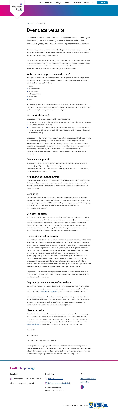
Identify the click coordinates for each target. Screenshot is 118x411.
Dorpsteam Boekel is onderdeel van (85, 405)
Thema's (67, 2)
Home (40, 2)
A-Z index (84, 382)
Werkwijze (58, 2)
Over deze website (88, 379)
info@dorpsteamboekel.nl (59, 383)
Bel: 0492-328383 (55, 379)
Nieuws (86, 2)
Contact (102, 2)
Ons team (48, 2)
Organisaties (77, 2)
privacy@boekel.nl (33, 324)
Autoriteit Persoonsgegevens (48, 291)
